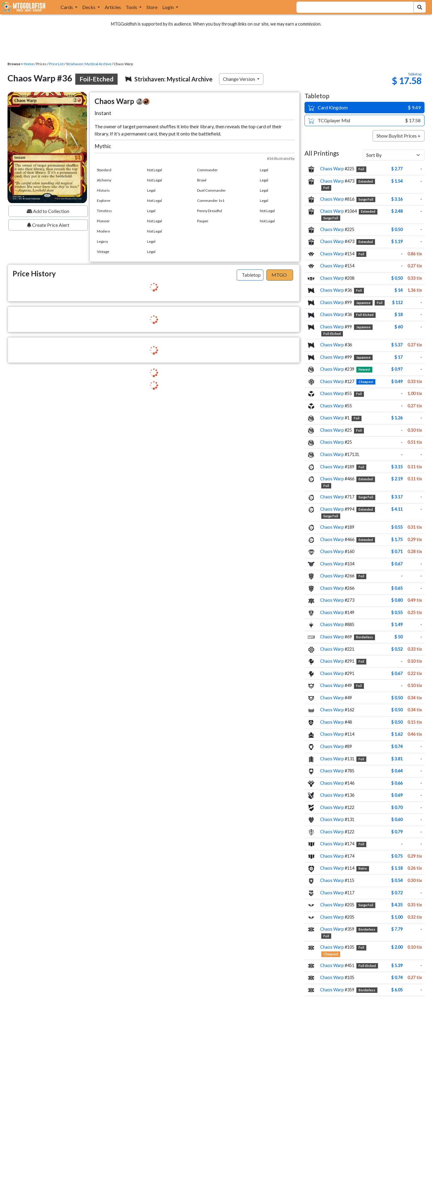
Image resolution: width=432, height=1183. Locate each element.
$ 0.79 (397, 831)
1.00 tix (414, 393)
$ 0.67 (397, 563)
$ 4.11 (397, 509)
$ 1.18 (397, 868)
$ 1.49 (397, 624)
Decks (89, 7)
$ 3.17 (397, 496)
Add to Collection (48, 211)
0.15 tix (414, 722)
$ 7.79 (397, 929)
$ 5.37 (397, 344)
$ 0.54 (397, 880)
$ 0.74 (397, 746)
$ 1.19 (397, 241)
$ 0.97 (397, 369)
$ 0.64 (397, 770)
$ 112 (397, 302)
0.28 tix (414, 551)
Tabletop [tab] (251, 275)
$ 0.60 (397, 819)
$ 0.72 (397, 892)
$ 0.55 (397, 527)
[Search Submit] (419, 7)
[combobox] (351, 7)
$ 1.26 (397, 417)
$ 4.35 (397, 904)
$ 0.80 (397, 600)
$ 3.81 (397, 758)
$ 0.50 (397, 229)
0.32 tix (414, 917)
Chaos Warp (332, 168)
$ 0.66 (397, 783)
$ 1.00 (397, 917)
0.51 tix (414, 442)
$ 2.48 (397, 211)
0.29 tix (414, 539)
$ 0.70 (397, 807)
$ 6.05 (397, 989)
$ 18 (398, 314)
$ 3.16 (397, 199)
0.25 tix (414, 612)
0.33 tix (414, 278)
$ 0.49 (397, 381)
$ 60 (398, 326)
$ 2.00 (397, 947)
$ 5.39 (397, 965)
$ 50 (398, 636)
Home (29, 64)
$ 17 (398, 357)
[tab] (250, 275)
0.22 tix (414, 673)
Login (168, 7)
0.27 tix (414, 265)
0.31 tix (414, 527)
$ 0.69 (397, 795)
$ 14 (398, 290)
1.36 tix (414, 290)
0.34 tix (414, 697)
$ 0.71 (397, 551)
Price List (56, 64)
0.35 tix (414, 904)
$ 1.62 (397, 734)
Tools (132, 7)
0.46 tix (414, 734)
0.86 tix (414, 253)
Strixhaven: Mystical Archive (88, 64)
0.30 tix (414, 880)
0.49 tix (414, 600)
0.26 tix (414, 868)
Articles (113, 7)
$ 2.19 (397, 478)
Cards (67, 7)
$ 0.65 (397, 588)
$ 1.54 (397, 181)
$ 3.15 (397, 466)
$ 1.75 (397, 539)
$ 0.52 (397, 649)
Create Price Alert (48, 225)
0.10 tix (414, 430)
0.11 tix (414, 466)
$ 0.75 (397, 856)
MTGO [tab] (279, 275)
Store (152, 7)
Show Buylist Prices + (398, 135)
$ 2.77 (397, 168)
